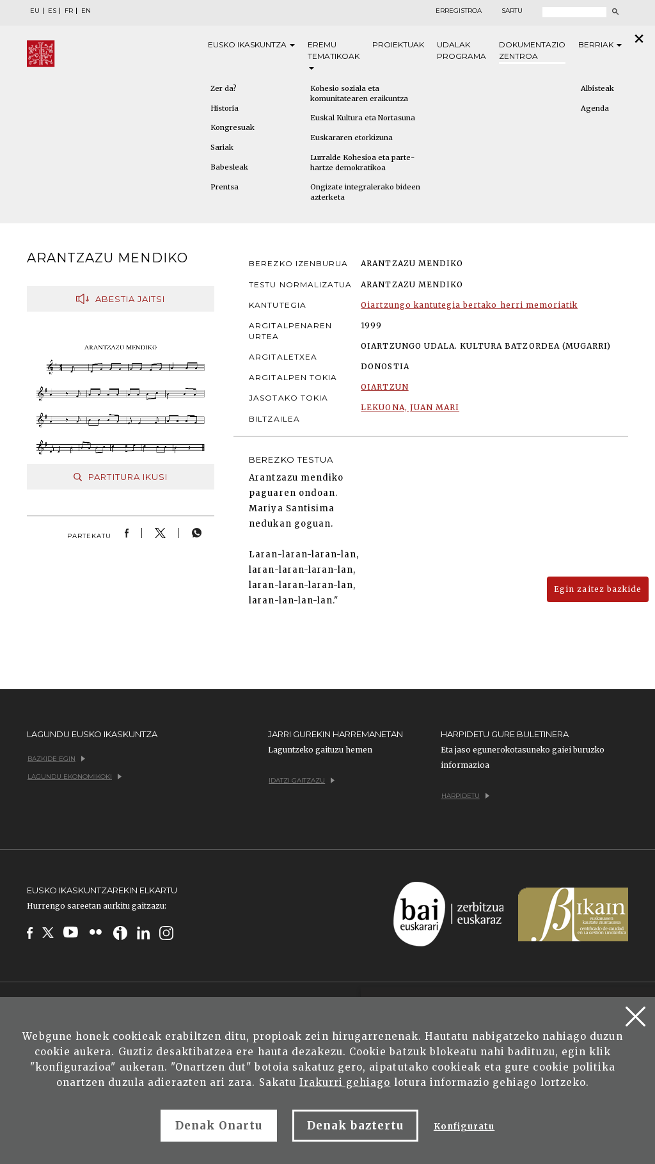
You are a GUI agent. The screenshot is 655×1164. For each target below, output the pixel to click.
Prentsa (224, 186)
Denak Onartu (218, 1126)
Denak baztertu (355, 1126)
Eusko (251, 45)
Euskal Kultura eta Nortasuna (362, 117)
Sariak (221, 147)
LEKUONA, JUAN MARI (410, 407)
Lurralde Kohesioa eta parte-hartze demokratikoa (362, 162)
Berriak (600, 44)
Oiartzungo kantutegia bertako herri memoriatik (469, 305)
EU (35, 11)
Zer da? (223, 88)
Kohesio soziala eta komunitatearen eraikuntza (359, 93)
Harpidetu (465, 796)
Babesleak (229, 167)
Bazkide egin (56, 758)
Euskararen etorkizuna (351, 137)
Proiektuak (398, 44)
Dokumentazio (532, 51)
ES (52, 11)
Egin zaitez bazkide (598, 589)
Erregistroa (459, 11)
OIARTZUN (384, 387)
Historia (224, 108)
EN (86, 11)
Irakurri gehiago (345, 1082)
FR (69, 11)
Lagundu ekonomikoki (75, 776)
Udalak (461, 51)
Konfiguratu (464, 1126)
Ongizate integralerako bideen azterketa (365, 192)
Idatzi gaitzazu (302, 780)
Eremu (333, 55)
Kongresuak (232, 127)
